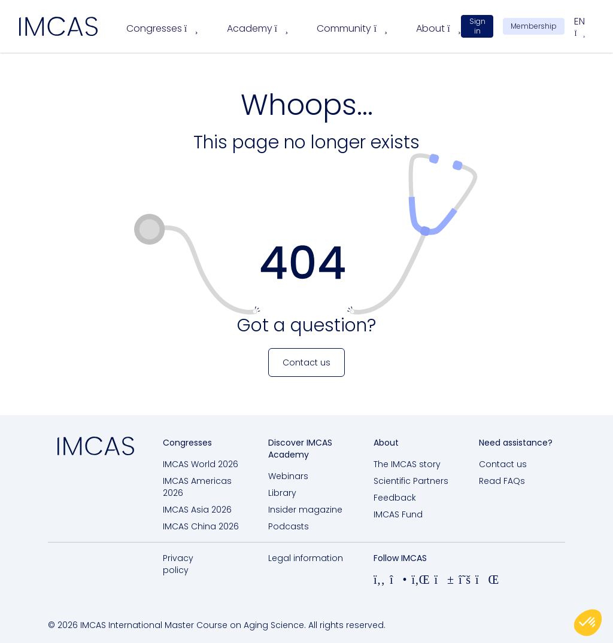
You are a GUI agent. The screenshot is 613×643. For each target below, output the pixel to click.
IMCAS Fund (398, 514)
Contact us (503, 464)
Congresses (162, 28)
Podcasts (288, 526)
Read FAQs (502, 481)
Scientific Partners (411, 481)
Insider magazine (305, 510)
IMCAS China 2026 (201, 526)
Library (282, 493)
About (438, 28)
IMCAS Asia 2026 (197, 510)
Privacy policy (178, 564)
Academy (258, 28)
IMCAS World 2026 (200, 464)
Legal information (305, 558)
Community (352, 28)
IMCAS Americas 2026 (197, 487)
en (579, 26)
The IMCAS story (407, 464)
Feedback (395, 498)
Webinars (288, 476)
